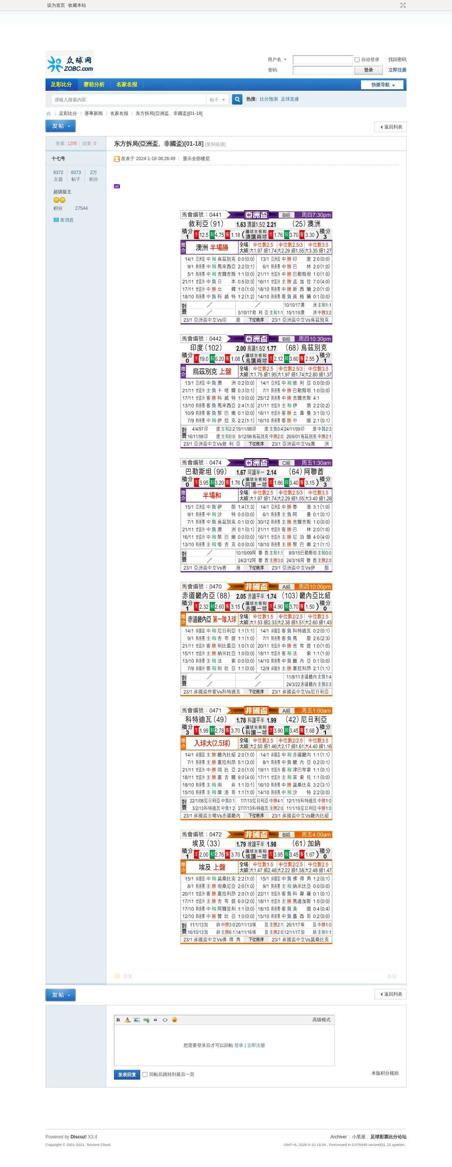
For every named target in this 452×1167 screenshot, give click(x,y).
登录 (238, 1045)
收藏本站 (77, 5)
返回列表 (393, 127)
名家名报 (126, 84)
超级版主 (62, 191)
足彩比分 (61, 84)
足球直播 (290, 99)
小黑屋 (359, 1137)
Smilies (174, 1019)
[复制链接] (215, 144)
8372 (58, 172)
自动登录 (367, 59)
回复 (127, 976)
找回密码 (397, 59)
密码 (272, 70)
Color (127, 1019)
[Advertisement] (226, 30)
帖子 (214, 99)
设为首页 (56, 5)
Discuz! (79, 1137)
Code (165, 1019)
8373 (76, 172)
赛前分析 (94, 84)
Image (137, 1019)
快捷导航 (381, 84)
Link (146, 1019)
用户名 (274, 59)
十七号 (58, 158)
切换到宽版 (402, 5)
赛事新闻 (94, 113)
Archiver (339, 1137)
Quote (155, 1019)
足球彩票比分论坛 (49, 113)
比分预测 (269, 99)
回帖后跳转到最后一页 (168, 1074)
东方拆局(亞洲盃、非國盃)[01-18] (169, 113)
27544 (81, 208)
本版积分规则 (385, 1073)
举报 (391, 976)
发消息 (67, 220)
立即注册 (397, 70)
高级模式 (321, 1019)
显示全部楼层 (196, 158)
